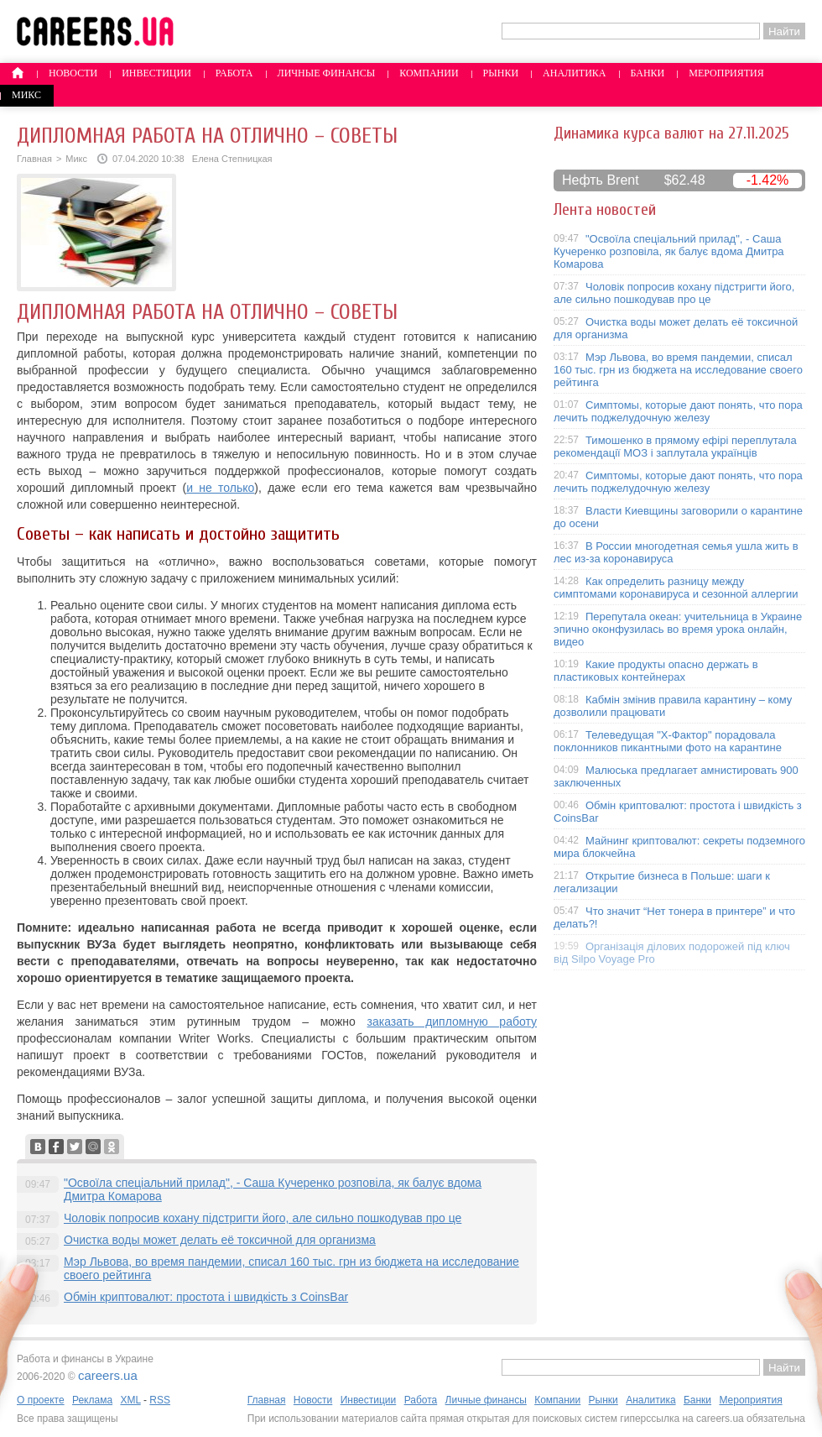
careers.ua (108, 1375)
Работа (234, 73)
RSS (159, 1400)
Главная (34, 159)
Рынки (500, 73)
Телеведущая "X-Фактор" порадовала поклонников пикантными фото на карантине (668, 741)
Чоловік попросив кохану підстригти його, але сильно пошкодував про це (262, 1218)
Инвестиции (156, 73)
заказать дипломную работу (452, 1021)
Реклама (92, 1400)
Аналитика (574, 73)
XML (130, 1400)
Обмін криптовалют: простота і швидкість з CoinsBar (206, 1297)
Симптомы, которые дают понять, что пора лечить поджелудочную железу (678, 411)
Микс (26, 95)
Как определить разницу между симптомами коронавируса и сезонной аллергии (676, 587)
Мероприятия (726, 73)
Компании (428, 73)
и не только (220, 487)
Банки (648, 73)
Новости (73, 73)
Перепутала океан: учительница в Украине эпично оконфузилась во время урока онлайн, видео (678, 629)
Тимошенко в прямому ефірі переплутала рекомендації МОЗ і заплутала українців (675, 446)
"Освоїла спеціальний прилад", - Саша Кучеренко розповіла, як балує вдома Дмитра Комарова (669, 251)
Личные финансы (327, 73)
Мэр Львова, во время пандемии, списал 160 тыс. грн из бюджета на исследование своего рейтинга (678, 370)
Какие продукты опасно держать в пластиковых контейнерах (656, 670)
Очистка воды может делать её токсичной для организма (220, 1239)
